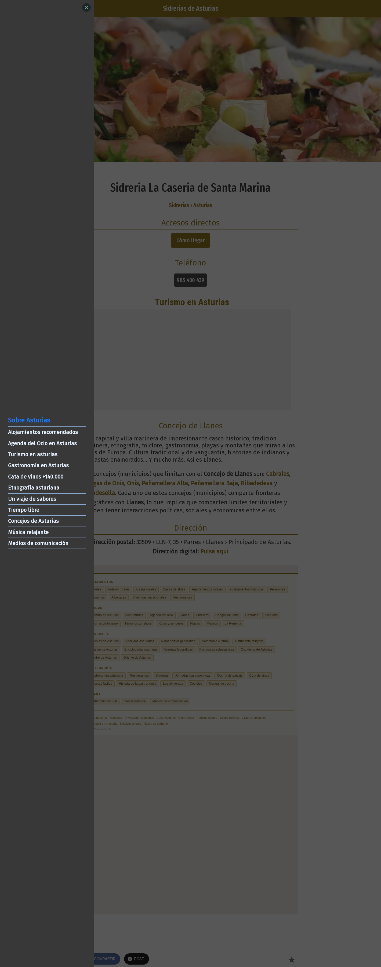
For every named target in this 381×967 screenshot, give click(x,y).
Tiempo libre (23, 510)
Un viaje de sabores (32, 499)
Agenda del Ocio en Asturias (42, 443)
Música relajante (28, 532)
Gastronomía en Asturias (38, 465)
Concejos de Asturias (33, 521)
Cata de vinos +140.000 (35, 476)
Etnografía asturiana (33, 487)
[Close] (86, 7)
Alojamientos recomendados (43, 432)
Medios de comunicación (38, 543)
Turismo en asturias (32, 454)
